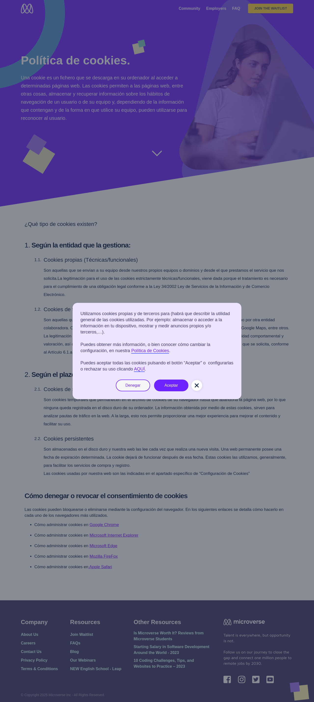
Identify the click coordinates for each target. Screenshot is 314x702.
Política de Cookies (150, 350)
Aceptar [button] (171, 385)
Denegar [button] (132, 385)
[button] (196, 385)
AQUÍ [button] (139, 369)
